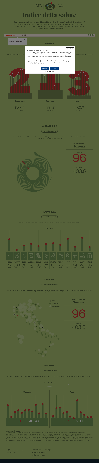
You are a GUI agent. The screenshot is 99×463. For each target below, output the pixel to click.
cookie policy (41, 56)
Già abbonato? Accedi (50, 71)
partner (66, 60)
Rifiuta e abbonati (70, 48)
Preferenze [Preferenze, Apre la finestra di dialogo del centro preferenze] (44, 68)
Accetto (54, 68)
